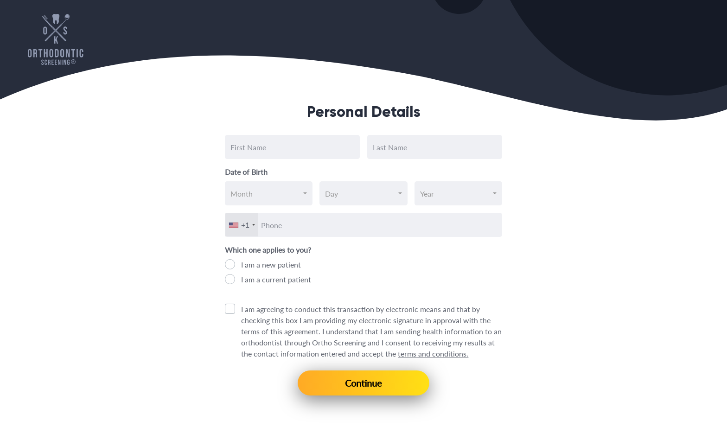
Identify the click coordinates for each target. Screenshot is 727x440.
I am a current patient (276, 279)
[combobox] (268, 193)
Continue (363, 383)
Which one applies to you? (268, 249)
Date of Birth (246, 171)
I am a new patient (271, 264)
